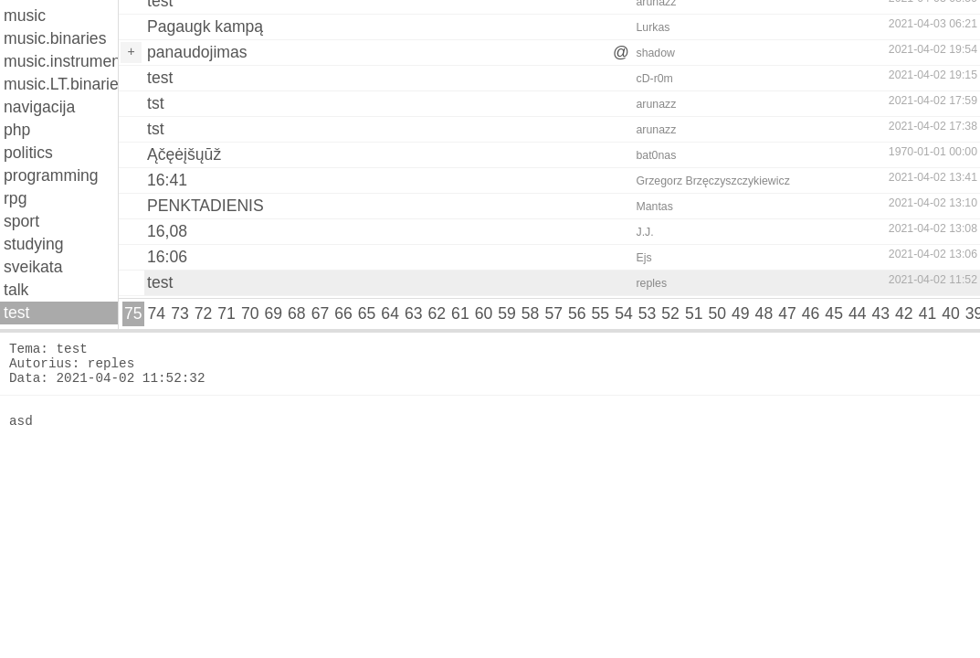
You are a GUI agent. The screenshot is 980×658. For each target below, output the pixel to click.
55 (601, 313)
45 (834, 313)
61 (460, 313)
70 (250, 313)
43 (881, 313)
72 (204, 313)
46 (811, 313)
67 (320, 313)
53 (647, 313)
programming (51, 175)
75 (133, 313)
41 (928, 313)
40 (951, 313)
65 (367, 313)
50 (717, 313)
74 (157, 313)
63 (414, 313)
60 (484, 313)
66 (343, 313)
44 (857, 313)
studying (34, 244)
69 (273, 313)
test (16, 312)
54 (624, 313)
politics (28, 152)
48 (764, 313)
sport (21, 221)
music (25, 15)
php (17, 130)
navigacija (39, 107)
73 (180, 313)
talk (16, 290)
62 (437, 313)
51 (694, 313)
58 (531, 313)
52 (670, 313)
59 (507, 313)
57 (553, 313)
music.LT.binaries (61, 84)
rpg (15, 198)
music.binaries (55, 38)
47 (787, 313)
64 (390, 313)
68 (297, 313)
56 (577, 313)
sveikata (33, 267)
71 (226, 313)
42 (904, 313)
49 (741, 313)
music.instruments (61, 61)
